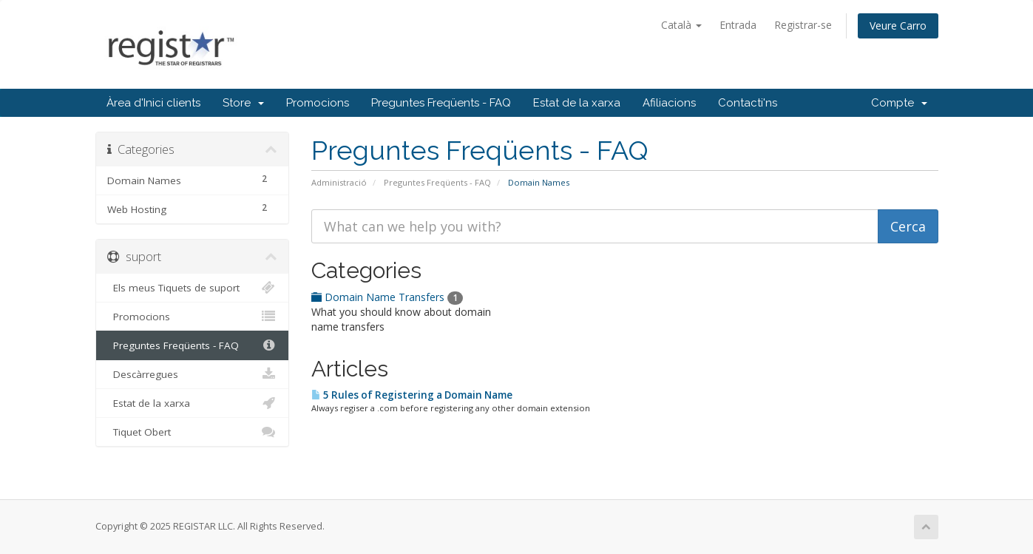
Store (243, 102)
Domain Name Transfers (387, 297)
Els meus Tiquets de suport (192, 288)
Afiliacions (669, 102)
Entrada (737, 25)
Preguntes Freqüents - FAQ (441, 102)
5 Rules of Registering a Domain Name (411, 395)
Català (681, 25)
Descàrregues (192, 374)
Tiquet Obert (192, 432)
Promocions (317, 102)
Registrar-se (803, 25)
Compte (899, 102)
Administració (339, 182)
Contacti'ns (747, 102)
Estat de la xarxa (576, 102)
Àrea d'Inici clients (153, 102)
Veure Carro (898, 25)
